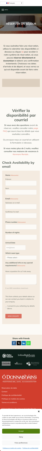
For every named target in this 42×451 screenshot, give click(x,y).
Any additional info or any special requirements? (19, 264)
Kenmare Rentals (20, 154)
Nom (7, 188)
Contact (4, 392)
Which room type (12, 253)
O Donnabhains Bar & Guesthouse (21, 10)
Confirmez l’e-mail (12, 212)
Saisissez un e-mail (12, 203)
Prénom (8, 179)
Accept (21, 431)
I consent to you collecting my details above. (21, 307)
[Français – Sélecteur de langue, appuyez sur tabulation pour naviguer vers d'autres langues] (11, 3)
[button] (39, 411)
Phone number (15, 222)
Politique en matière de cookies (12, 448)
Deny (21, 437)
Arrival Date (10, 243)
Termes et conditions (9, 402)
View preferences (21, 443)
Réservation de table (9, 388)
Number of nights (12, 232)
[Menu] (5, 9)
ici (23, 52)
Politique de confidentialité (30, 448)
